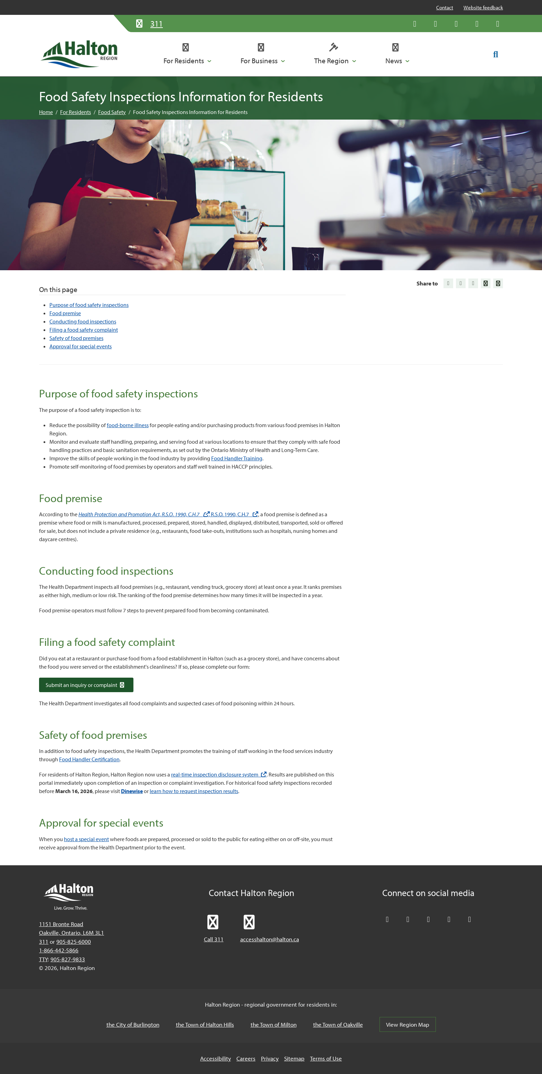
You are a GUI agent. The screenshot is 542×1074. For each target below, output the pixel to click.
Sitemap (294, 1058)
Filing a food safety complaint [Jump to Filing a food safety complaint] (83, 329)
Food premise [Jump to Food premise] (65, 313)
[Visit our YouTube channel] (477, 23)
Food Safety (112, 112)
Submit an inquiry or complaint (86, 684)
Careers (245, 1058)
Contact (444, 7)
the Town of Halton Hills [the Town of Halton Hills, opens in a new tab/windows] (205, 1024)
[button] (187, 54)
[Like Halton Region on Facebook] (435, 23)
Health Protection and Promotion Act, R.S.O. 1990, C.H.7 (143, 514)
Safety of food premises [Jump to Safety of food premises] (76, 338)
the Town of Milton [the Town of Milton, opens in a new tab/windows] (274, 1024)
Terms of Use (326, 1058)
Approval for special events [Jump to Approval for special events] (80, 346)
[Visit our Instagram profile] (498, 23)
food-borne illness (128, 425)
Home (46, 112)
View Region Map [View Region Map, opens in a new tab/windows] (407, 1024)
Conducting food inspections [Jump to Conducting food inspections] (82, 321)
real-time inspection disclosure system (219, 774)
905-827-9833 (67, 959)
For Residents (75, 112)
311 (43, 941)
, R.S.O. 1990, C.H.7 (233, 514)
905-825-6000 (73, 941)
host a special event (86, 839)
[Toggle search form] (495, 54)
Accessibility (215, 1058)
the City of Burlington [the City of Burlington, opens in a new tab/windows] (132, 1024)
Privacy (270, 1058)
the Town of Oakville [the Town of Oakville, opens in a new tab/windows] (338, 1024)
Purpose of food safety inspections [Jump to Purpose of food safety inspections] (89, 304)
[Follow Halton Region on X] (415, 23)
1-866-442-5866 (58, 950)
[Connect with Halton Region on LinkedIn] (456, 23)
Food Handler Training (236, 458)
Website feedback (483, 7)
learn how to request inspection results (194, 791)
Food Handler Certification (89, 759)
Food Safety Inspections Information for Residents (190, 112)
